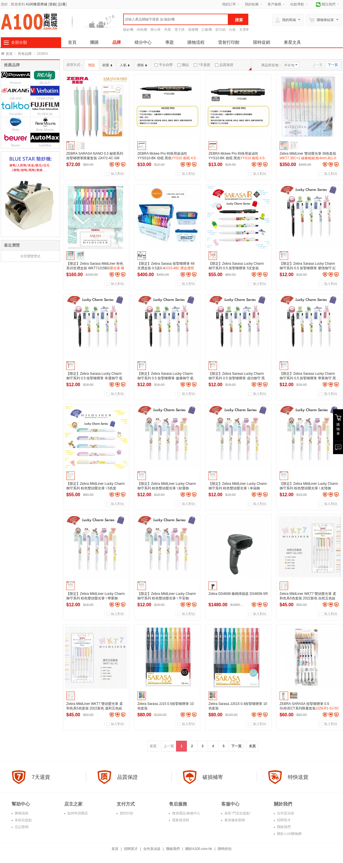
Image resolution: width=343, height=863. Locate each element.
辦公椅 (155, 30)
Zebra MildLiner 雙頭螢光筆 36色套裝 (308, 158)
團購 (94, 42)
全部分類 (19, 42)
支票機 (244, 30)
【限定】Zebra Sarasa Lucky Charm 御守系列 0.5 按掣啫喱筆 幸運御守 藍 (94, 378)
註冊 (62, 4)
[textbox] (176, 19)
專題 (169, 42)
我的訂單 (229, 4)
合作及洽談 (285, 813)
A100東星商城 (36, 4)
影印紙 (220, 30)
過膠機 (193, 30)
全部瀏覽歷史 (30, 256)
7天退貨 (202, 65)
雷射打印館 (228, 42)
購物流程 (195, 42)
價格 (142, 65)
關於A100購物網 (289, 834)
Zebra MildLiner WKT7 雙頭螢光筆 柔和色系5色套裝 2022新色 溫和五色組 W (94, 708)
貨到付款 (126, 813)
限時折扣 (225, 849)
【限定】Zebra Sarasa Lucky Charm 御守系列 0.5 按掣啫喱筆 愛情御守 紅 (308, 268)
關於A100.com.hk (198, 849)
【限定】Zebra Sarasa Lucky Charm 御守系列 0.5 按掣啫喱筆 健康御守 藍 (165, 378)
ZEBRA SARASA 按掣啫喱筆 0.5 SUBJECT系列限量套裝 (309, 708)
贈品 (183, 65)
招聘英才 (283, 820)
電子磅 (179, 30)
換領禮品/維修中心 (185, 813)
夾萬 (167, 30)
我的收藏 (252, 4)
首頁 (72, 42)
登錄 (52, 4)
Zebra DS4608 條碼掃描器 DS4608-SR (238, 594)
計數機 (207, 30)
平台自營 (163, 65)
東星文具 (292, 42)
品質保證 (224, 65)
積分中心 (143, 42)
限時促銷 (261, 42)
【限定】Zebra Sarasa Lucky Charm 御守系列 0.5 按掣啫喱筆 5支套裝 (236, 268)
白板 (232, 30)
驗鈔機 (128, 30)
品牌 (116, 42)
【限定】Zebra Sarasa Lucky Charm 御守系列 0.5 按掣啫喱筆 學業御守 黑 (308, 378)
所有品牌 (25, 54)
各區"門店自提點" (237, 813)
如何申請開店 (77, 813)
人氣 (125, 65)
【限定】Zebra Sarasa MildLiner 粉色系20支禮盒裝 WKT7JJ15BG (95, 268)
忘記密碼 (21, 827)
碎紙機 (142, 30)
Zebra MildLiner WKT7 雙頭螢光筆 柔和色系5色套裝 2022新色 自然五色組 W (308, 598)
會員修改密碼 (234, 820)
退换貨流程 (180, 820)
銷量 (107, 65)
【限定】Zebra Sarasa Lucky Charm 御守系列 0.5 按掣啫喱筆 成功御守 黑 (236, 378)
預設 (91, 65)
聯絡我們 (283, 827)
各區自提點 (23, 820)
